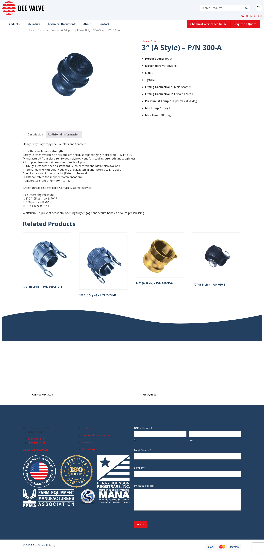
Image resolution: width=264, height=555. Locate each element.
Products (43, 30)
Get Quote (149, 394)
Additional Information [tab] (63, 134)
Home (31, 30)
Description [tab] (35, 134)
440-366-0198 (36, 442)
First (136, 440)
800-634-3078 (251, 16)
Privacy (50, 545)
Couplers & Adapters (62, 30)
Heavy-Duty (83, 30)
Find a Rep (88, 449)
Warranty (88, 442)
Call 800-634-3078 (42, 394)
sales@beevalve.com (35, 449)
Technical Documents (95, 435)
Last (191, 440)
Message (144, 485)
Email (142, 450)
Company (139, 467)
